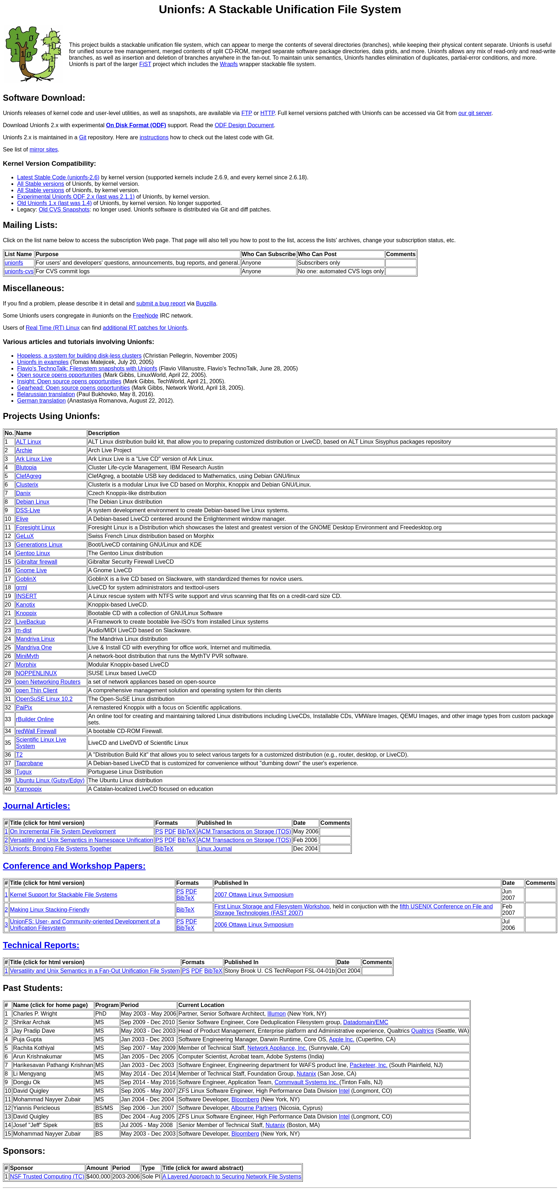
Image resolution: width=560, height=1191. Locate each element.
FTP (246, 113)
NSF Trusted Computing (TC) (47, 1176)
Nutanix (306, 1074)
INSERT (26, 596)
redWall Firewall (36, 731)
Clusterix (27, 485)
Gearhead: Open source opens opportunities (73, 388)
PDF (170, 831)
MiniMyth (27, 656)
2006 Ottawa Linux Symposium (253, 925)
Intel (344, 1091)
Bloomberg (245, 1099)
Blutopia (26, 467)
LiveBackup (31, 622)
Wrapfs (229, 64)
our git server (475, 113)
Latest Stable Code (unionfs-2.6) (58, 177)
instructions (154, 137)
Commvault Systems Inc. (307, 1082)
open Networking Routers (48, 682)
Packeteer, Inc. (369, 1065)
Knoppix (26, 613)
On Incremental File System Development (63, 831)
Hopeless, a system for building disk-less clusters (79, 356)
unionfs (14, 263)
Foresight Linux (35, 527)
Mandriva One (34, 647)
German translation (41, 401)
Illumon (277, 1014)
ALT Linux (28, 442)
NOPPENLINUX (36, 673)
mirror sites (44, 149)
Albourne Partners (254, 1108)
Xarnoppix (29, 789)
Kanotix (25, 605)
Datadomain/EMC (365, 1022)
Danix (23, 493)
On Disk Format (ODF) (136, 125)
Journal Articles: (36, 806)
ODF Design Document (244, 125)
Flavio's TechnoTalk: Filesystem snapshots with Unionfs (87, 368)
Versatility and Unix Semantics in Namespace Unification (81, 840)
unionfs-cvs (19, 271)
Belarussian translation (46, 394)
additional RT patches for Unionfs (145, 328)
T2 (19, 755)
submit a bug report (161, 303)
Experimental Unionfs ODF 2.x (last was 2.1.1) (76, 197)
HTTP (267, 113)
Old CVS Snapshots (64, 209)
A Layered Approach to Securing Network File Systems (231, 1176)
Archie (24, 450)
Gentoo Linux (33, 553)
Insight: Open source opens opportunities (69, 381)
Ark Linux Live (34, 459)
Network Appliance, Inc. (277, 1048)
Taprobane (29, 763)
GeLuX (25, 536)
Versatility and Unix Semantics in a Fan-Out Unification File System (95, 971)
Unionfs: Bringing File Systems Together (60, 849)
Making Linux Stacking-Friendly (49, 910)
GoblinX (26, 579)
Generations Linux (39, 545)
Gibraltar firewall (37, 562)
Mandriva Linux (35, 639)
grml (21, 587)
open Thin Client (37, 690)
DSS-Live (28, 510)
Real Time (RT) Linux (53, 328)
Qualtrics (422, 1031)
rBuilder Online (35, 719)
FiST (145, 64)
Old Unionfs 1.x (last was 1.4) (54, 203)
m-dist (24, 630)
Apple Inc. (341, 1039)
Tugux (24, 772)
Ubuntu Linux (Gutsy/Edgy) (50, 780)
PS (159, 831)
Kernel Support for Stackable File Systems (64, 895)
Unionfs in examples (43, 362)
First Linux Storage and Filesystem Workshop (272, 906)
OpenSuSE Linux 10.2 (44, 699)
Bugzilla (206, 303)
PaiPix (24, 707)
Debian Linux (32, 502)
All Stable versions (40, 184)
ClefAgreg (28, 476)
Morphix (26, 665)
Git (82, 137)
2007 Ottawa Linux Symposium (253, 895)
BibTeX (187, 831)
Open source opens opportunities (59, 375)
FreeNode (145, 316)
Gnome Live (31, 570)
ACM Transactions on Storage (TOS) (244, 831)
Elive (22, 519)
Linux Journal (215, 849)
